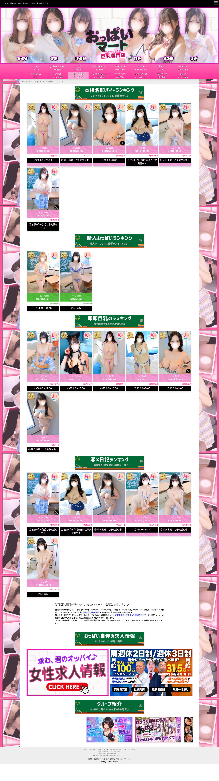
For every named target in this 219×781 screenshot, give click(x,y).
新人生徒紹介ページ (137, 615)
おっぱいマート (123, 759)
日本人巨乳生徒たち (91, 612)
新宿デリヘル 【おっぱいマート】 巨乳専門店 (38, 82)
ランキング (59, 82)
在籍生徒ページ (121, 615)
